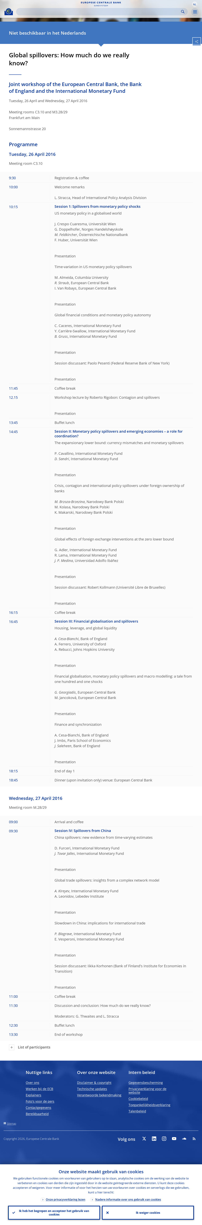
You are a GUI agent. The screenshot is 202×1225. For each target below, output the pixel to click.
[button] (194, 4)
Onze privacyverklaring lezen (65, 1199)
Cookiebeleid (138, 1098)
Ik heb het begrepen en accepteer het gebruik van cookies (54, 1212)
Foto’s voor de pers (40, 1101)
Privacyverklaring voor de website (147, 1091)
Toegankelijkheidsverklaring (149, 1105)
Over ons (32, 1082)
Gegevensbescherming (146, 1082)
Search (183, 12)
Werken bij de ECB (39, 1089)
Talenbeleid (137, 1111)
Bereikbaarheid (37, 1114)
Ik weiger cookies (148, 1213)
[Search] (99, 12)
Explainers (33, 1095)
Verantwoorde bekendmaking (99, 1095)
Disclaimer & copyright (94, 1082)
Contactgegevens (38, 1107)
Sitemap (11, 1123)
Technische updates (92, 1089)
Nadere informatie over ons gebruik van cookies (128, 1199)
